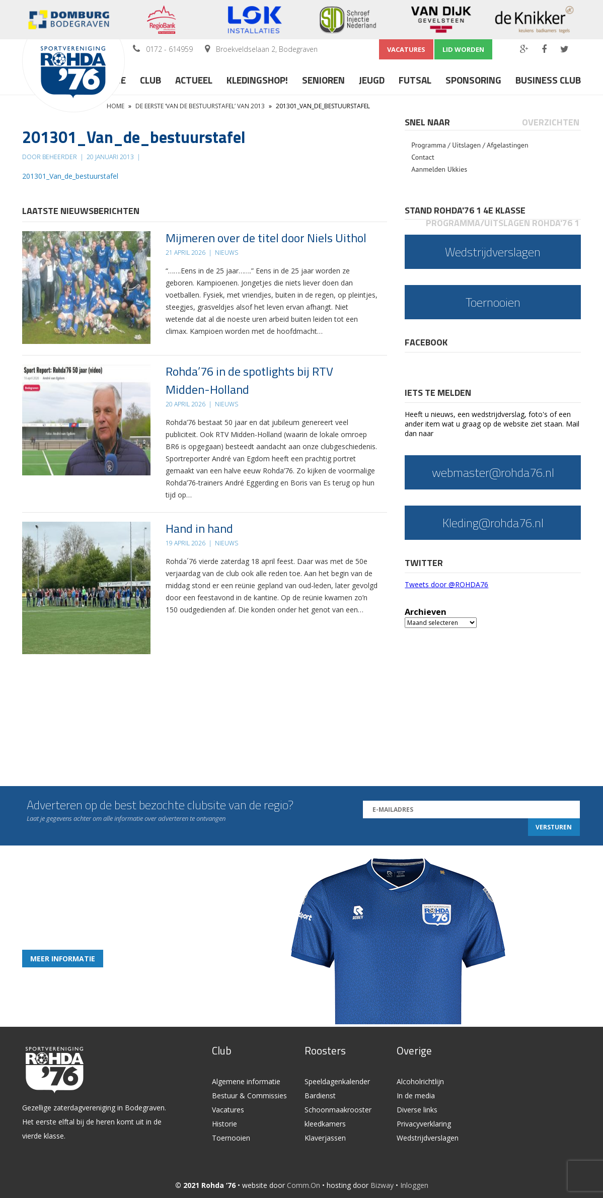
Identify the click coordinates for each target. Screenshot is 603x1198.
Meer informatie (62, 958)
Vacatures (406, 49)
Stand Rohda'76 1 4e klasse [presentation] (465, 210)
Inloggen (414, 1185)
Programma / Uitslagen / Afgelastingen (469, 145)
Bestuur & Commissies (249, 1095)
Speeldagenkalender (337, 1081)
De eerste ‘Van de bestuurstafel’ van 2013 (200, 106)
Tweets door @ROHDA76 (446, 584)
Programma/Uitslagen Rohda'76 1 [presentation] (502, 223)
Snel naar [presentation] (427, 122)
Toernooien (231, 1138)
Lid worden (463, 49)
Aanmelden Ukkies (439, 169)
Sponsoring (473, 80)
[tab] (428, 122)
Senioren (323, 80)
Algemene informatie (246, 1081)
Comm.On (303, 1185)
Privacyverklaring (424, 1124)
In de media (416, 1095)
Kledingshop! (257, 80)
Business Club (548, 80)
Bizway (382, 1185)
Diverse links (417, 1109)
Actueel (193, 80)
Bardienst (320, 1095)
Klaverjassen (325, 1138)
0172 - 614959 (169, 49)
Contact (422, 157)
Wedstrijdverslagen (428, 1138)
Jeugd (372, 80)
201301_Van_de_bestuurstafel (70, 176)
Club (150, 80)
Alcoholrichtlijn (420, 1081)
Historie (224, 1124)
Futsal (415, 80)
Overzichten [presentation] (550, 122)
